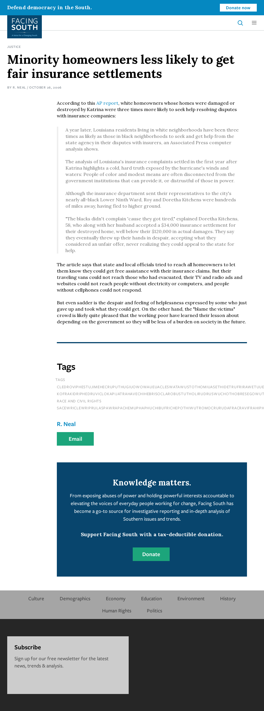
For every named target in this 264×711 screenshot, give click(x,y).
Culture (36, 598)
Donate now (238, 7)
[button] (254, 22)
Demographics (75, 598)
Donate (151, 554)
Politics (154, 610)
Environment (191, 598)
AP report (107, 103)
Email (75, 438)
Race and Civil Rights (79, 401)
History (228, 598)
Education (151, 598)
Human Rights (116, 610)
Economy (116, 598)
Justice (14, 46)
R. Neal (19, 87)
